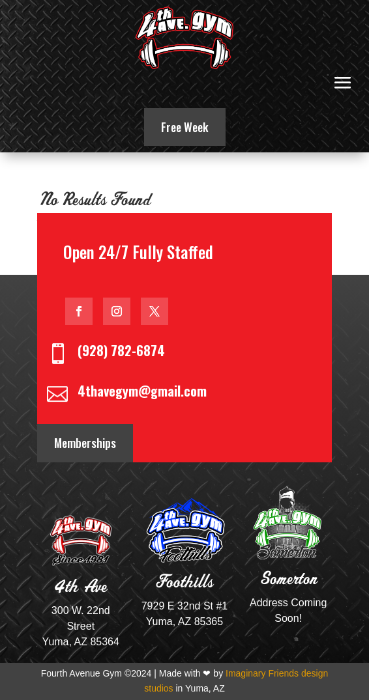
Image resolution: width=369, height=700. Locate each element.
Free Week (185, 127)
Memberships (85, 442)
